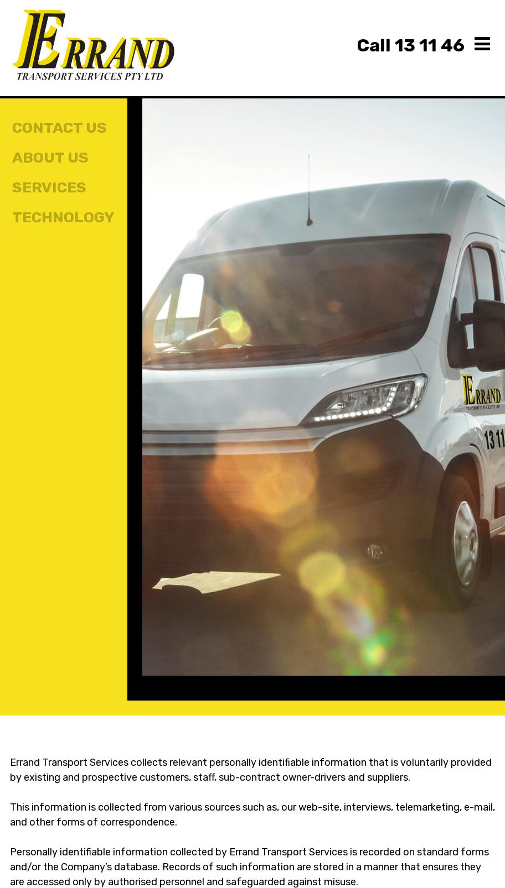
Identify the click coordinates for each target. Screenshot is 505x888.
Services (49, 187)
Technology (63, 217)
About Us (50, 157)
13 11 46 (411, 45)
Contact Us (59, 128)
